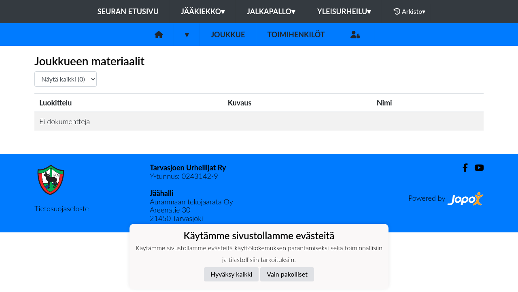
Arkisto (409, 11)
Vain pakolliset (287, 274)
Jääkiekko (203, 11)
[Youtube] (476, 167)
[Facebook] (462, 167)
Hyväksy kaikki (231, 274)
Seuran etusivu (128, 11)
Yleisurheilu (344, 11)
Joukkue (228, 34)
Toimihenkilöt (296, 34)
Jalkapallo (271, 11)
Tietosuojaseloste (61, 208)
